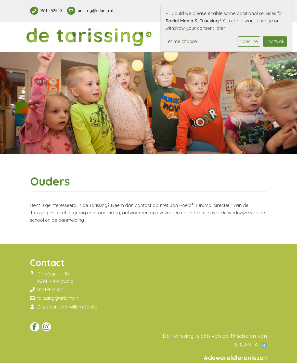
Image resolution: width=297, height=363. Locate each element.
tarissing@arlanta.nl (94, 10)
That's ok (275, 41)
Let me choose (181, 41)
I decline (249, 41)
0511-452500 (51, 10)
